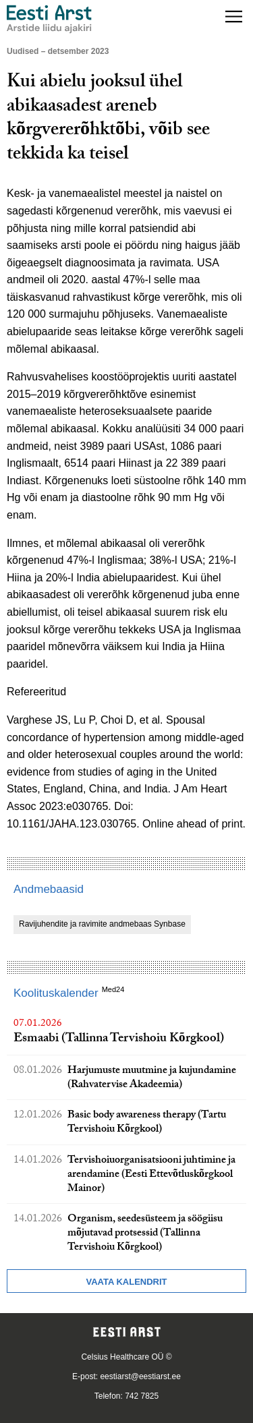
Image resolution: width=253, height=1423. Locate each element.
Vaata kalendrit (126, 1282)
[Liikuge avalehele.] (49, 19)
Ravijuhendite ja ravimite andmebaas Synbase (102, 924)
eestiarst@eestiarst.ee (140, 1376)
